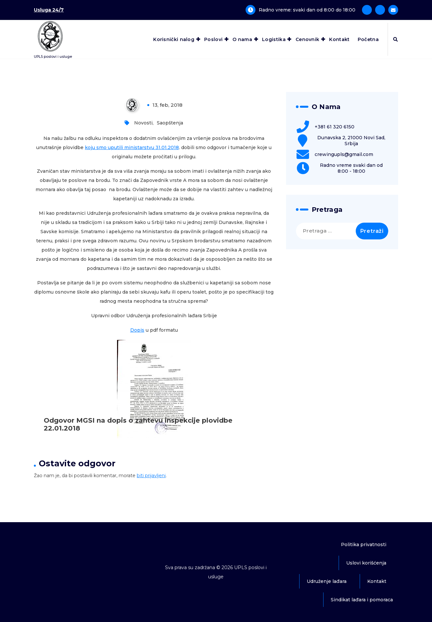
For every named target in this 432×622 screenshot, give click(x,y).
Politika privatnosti (363, 544)
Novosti (143, 123)
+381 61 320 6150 (334, 127)
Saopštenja (170, 123)
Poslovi (213, 39)
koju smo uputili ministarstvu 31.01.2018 (132, 147)
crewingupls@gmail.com (344, 154)
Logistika (274, 39)
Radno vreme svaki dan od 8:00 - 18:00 (351, 168)
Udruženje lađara (327, 581)
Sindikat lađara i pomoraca (362, 600)
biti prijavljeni (151, 475)
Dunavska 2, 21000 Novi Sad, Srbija (351, 140)
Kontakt (339, 39)
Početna (368, 39)
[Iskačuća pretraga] (395, 39)
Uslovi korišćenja (366, 563)
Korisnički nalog (173, 39)
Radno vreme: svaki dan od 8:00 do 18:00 (307, 10)
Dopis (137, 330)
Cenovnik (307, 39)
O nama (242, 39)
